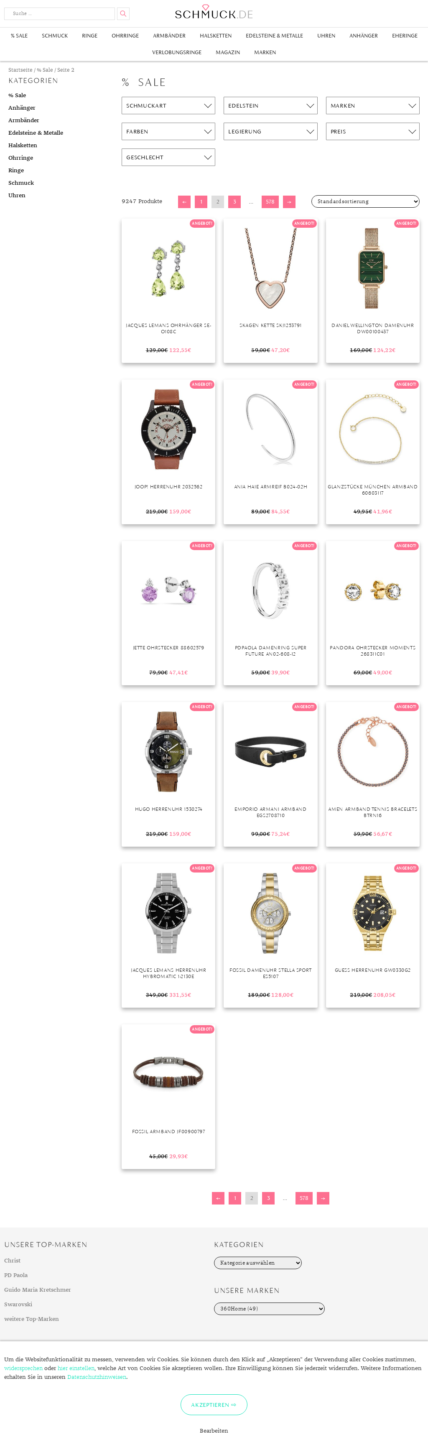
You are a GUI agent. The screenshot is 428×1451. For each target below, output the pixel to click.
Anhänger (363, 36)
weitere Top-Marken (31, 1319)
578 (270, 202)
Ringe (89, 36)
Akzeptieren (210, 1404)
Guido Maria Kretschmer (37, 1290)
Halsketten (216, 36)
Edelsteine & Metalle (274, 36)
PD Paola (16, 1275)
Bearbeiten (214, 1431)
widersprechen (23, 1368)
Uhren (326, 36)
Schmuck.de (214, 11)
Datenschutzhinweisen (96, 1377)
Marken (265, 52)
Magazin (228, 52)
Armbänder (169, 36)
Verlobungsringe (176, 52)
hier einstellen (76, 1368)
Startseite (20, 70)
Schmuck (55, 36)
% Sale (19, 36)
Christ (12, 1261)
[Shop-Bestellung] (365, 201)
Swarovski (18, 1305)
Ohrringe (125, 36)
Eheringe (405, 36)
